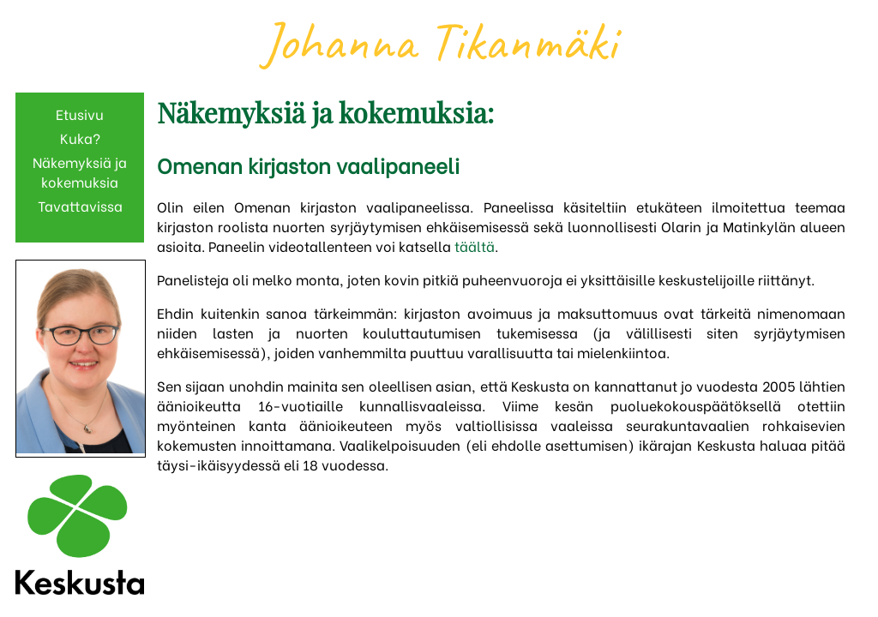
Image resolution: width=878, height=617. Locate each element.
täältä (474, 245)
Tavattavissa (80, 205)
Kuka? (80, 137)
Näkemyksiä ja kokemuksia (80, 171)
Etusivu (80, 113)
